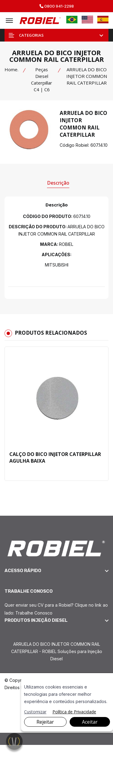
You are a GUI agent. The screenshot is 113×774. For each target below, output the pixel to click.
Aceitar (90, 722)
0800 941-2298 (56, 6)
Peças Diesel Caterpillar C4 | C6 (41, 79)
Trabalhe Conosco (33, 612)
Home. (11, 69)
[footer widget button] (56, 570)
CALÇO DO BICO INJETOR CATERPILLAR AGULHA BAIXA (55, 457)
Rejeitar (45, 722)
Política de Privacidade (74, 712)
